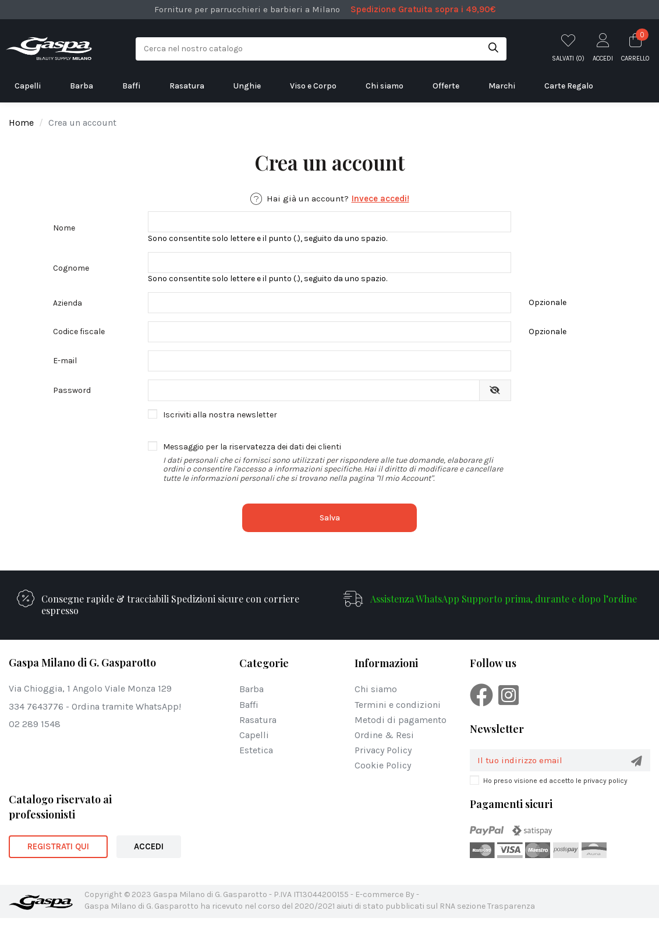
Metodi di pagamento (401, 732)
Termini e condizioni (398, 717)
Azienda (67, 309)
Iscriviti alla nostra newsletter (220, 428)
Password (72, 402)
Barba (251, 702)
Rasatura (258, 732)
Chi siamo (376, 702)
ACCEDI (149, 860)
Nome (64, 229)
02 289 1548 (35, 737)
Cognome (71, 272)
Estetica (256, 763)
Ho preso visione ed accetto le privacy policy (555, 795)
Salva (330, 531)
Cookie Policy (383, 778)
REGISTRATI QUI (58, 860)
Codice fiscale (79, 340)
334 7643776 (36, 719)
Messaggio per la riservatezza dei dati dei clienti (337, 475)
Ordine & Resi (384, 748)
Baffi (248, 717)
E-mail (65, 371)
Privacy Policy (383, 763)
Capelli (254, 748)
